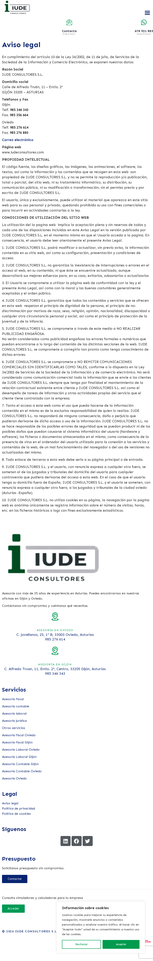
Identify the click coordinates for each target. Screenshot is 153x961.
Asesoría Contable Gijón (20, 764)
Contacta (69, 31)
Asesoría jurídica (14, 721)
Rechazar (81, 944)
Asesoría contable (15, 706)
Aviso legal (10, 803)
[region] (100, 927)
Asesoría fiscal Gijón (17, 742)
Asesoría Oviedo (14, 778)
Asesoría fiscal (13, 699)
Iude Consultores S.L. (36, 931)
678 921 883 (144, 31)
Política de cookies (16, 814)
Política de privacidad (18, 808)
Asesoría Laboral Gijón (19, 757)
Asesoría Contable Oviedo (22, 771)
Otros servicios (13, 728)
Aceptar (121, 944)
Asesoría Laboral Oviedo (21, 749)
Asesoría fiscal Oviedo (19, 735)
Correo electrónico (17, 140)
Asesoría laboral (14, 713)
